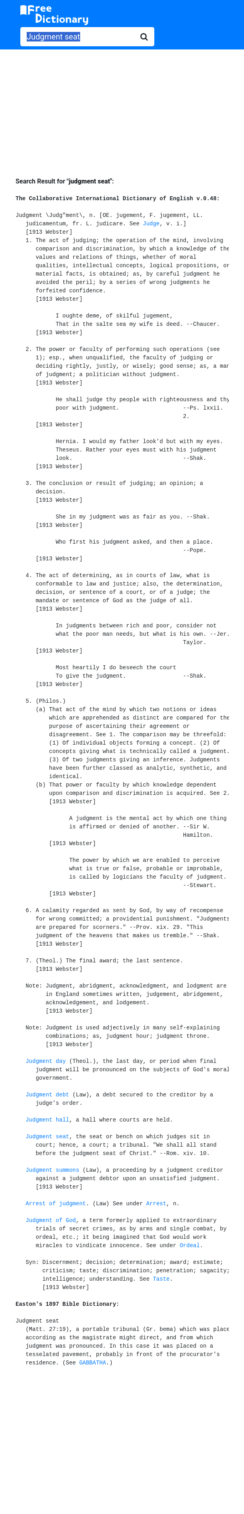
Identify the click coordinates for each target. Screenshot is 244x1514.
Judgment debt (47, 1095)
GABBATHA (92, 1363)
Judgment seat (47, 1137)
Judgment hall (47, 1120)
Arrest (156, 1204)
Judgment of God (51, 1220)
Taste (161, 1279)
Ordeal (190, 1245)
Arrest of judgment (56, 1204)
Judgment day (46, 1061)
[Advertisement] (122, 107)
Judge (151, 224)
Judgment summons (52, 1170)
